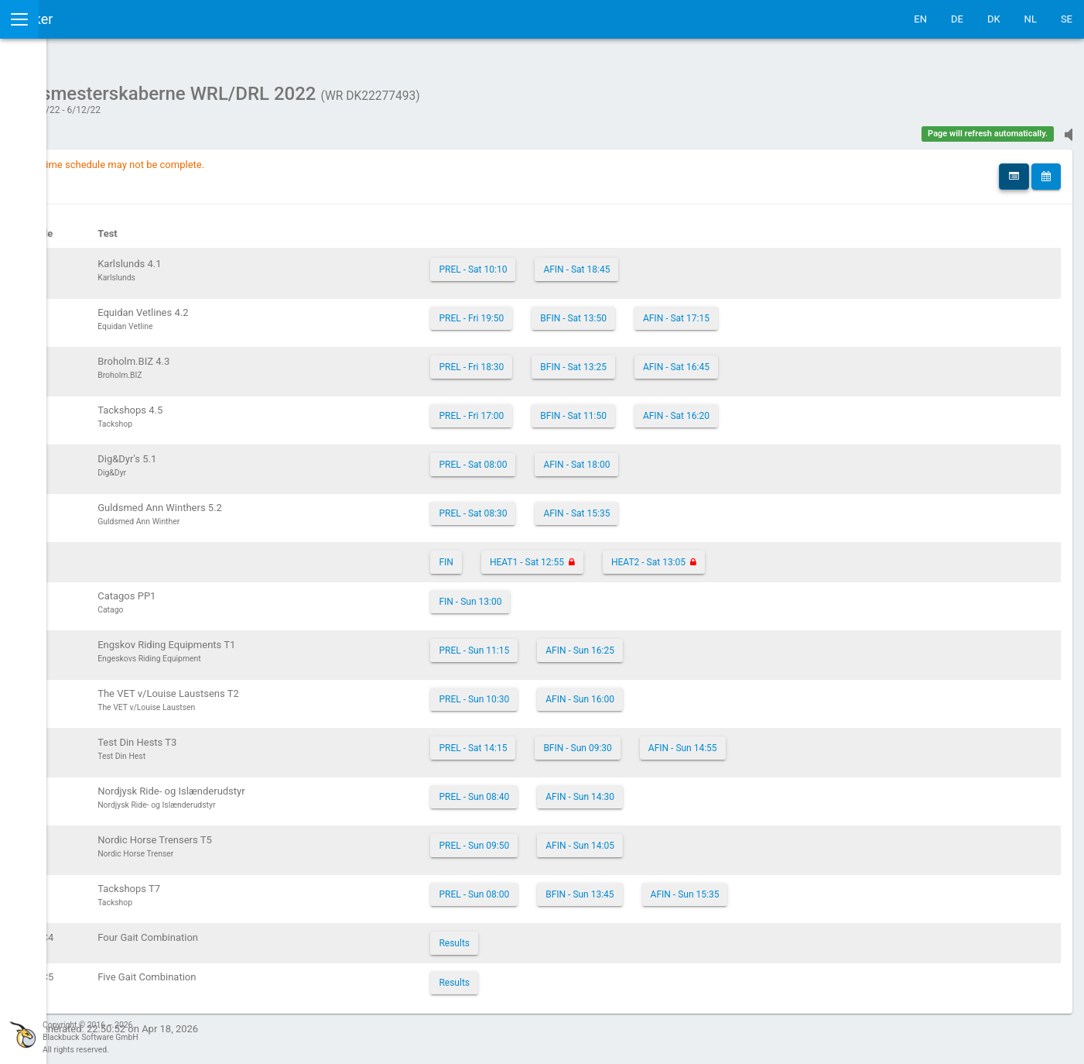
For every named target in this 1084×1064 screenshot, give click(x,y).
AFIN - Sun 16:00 (690, 691)
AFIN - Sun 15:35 (795, 886)
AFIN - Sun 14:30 (690, 789)
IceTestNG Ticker (85, 19)
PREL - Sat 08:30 (583, 505)
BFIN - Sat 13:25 (684, 359)
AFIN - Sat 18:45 (687, 261)
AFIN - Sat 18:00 (687, 456)
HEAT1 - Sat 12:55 (637, 554)
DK (993, 19)
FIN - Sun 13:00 (580, 594)
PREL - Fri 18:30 (581, 359)
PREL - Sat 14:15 (583, 740)
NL (1030, 19)
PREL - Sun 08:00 (584, 886)
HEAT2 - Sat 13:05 (758, 554)
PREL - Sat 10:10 (583, 261)
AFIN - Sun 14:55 (792, 740)
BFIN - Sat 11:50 (684, 408)
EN (920, 19)
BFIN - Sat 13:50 (684, 310)
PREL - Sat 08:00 (583, 456)
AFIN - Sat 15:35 (687, 505)
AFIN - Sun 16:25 (690, 642)
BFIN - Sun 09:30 (688, 740)
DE (957, 19)
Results (564, 935)
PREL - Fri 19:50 (581, 310)
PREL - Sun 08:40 (584, 789)
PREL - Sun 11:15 (584, 642)
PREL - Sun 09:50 (584, 837)
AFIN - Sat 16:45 (786, 359)
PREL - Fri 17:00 (581, 408)
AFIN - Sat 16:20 (786, 408)
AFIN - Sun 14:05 (690, 837)
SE (1066, 19)
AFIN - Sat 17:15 (786, 310)
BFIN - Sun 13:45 (690, 886)
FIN (556, 554)
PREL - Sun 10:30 (584, 691)
